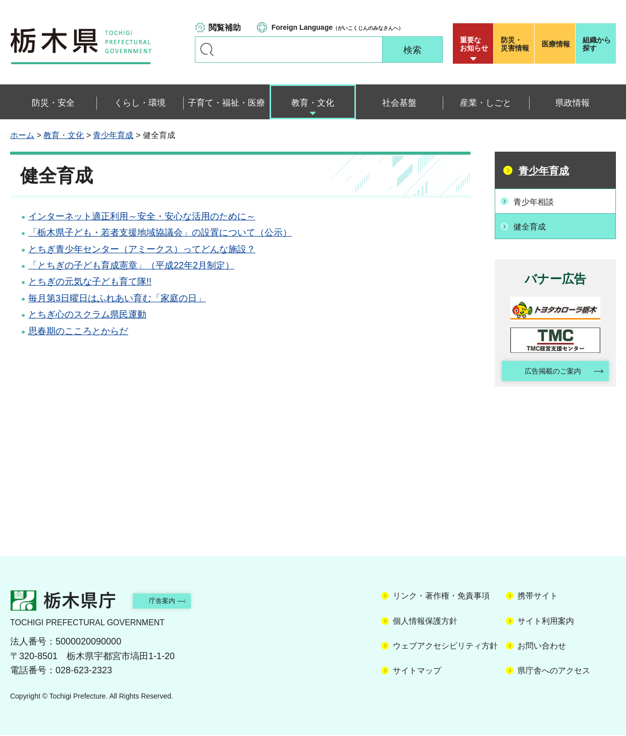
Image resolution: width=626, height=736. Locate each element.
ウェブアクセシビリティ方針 (445, 646)
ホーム (22, 135)
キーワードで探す (207, 49)
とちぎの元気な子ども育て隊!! (89, 282)
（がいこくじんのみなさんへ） (337, 27)
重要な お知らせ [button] (474, 44)
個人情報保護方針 (425, 622)
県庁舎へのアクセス (553, 672)
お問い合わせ (541, 646)
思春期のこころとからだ (78, 331)
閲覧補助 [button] (224, 27)
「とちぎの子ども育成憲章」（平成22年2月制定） (131, 265)
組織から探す (597, 44)
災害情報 (516, 44)
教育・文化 (63, 135)
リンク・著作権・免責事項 (441, 597)
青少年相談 (538, 201)
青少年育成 (113, 135)
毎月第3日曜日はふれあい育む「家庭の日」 (117, 298)
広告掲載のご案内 (546, 370)
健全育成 (533, 225)
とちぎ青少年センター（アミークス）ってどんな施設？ (141, 249)
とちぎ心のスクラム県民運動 (87, 314)
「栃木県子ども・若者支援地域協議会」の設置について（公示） (160, 232)
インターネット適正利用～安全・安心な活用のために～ (141, 216)
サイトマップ (417, 672)
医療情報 (556, 44)
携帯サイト (537, 597)
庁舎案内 (174, 601)
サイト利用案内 (545, 622)
